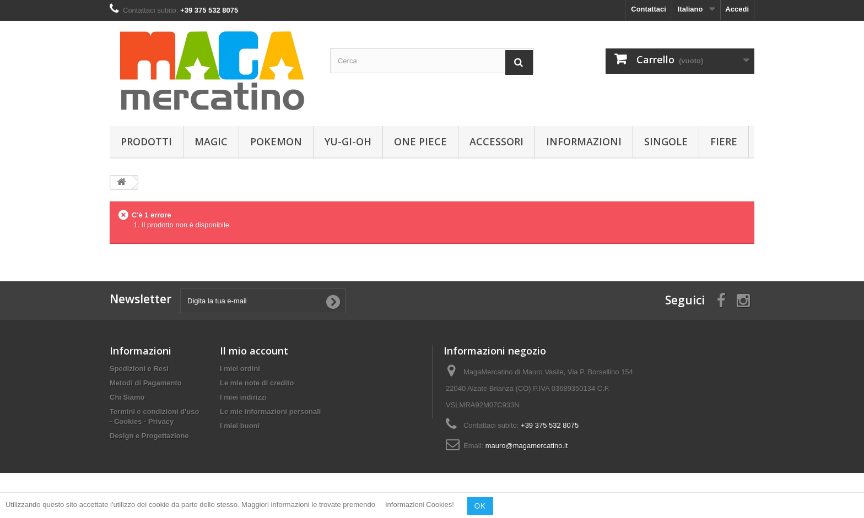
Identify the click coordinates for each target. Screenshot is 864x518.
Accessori (496, 141)
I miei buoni (240, 426)
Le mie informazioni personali (270, 411)
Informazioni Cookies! (419, 505)
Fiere (723, 141)
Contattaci (648, 9)
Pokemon (276, 141)
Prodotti (146, 141)
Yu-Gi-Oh (348, 141)
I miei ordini (240, 368)
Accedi (737, 9)
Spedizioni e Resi (139, 368)
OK (480, 505)
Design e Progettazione (149, 436)
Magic (211, 141)
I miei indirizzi (243, 397)
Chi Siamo (127, 397)
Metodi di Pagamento (146, 383)
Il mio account (254, 350)
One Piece (420, 141)
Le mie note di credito (257, 383)
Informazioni (584, 141)
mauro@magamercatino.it (526, 445)
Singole (666, 141)
